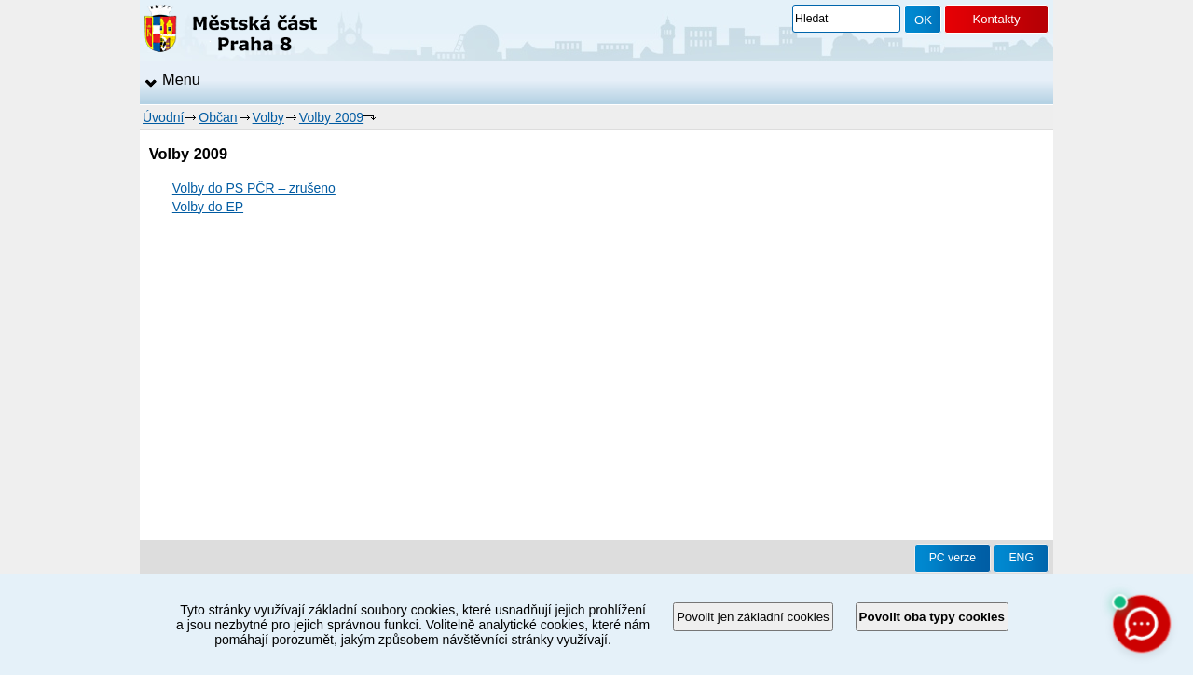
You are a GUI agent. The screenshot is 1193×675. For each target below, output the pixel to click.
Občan (218, 117)
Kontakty (996, 19)
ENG (1021, 557)
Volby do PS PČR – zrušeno (254, 188)
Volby (268, 117)
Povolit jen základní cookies (753, 617)
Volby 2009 (331, 117)
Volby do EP (207, 206)
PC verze (952, 557)
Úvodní (163, 117)
